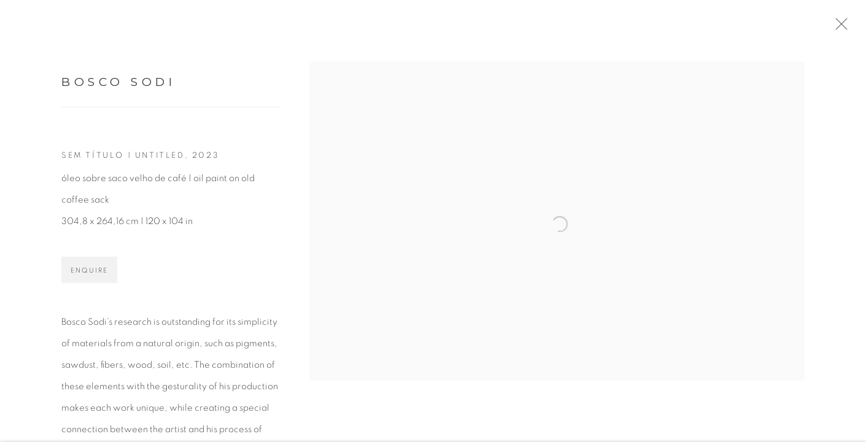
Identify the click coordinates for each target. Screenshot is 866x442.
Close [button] (847, 27)
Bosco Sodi (118, 87)
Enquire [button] (89, 275)
